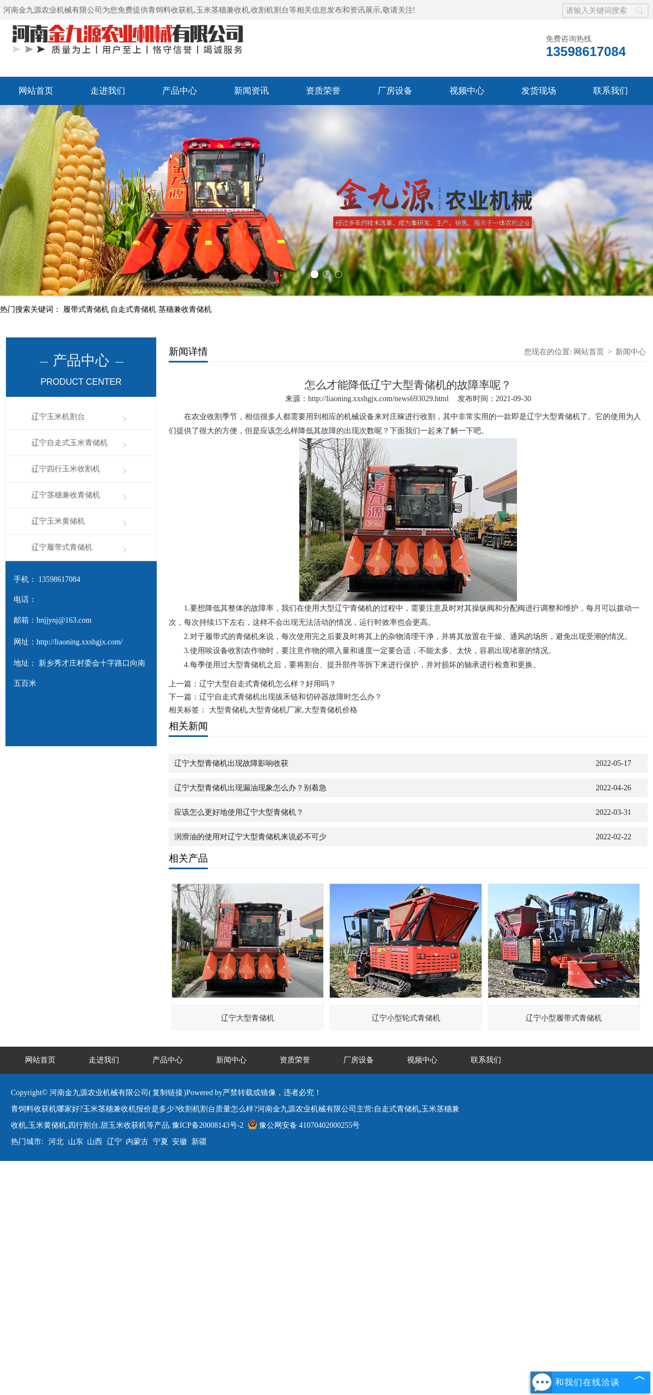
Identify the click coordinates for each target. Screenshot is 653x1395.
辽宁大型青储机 (247, 1018)
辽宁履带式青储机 (62, 547)
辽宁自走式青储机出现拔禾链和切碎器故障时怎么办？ (290, 697)
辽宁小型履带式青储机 (564, 1018)
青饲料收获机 (171, 10)
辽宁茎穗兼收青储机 (66, 495)
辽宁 (114, 1142)
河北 (56, 1142)
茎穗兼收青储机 (185, 309)
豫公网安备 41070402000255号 (304, 1125)
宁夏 (160, 1142)
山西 (94, 1142)
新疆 (199, 1142)
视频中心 (466, 90)
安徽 (179, 1142)
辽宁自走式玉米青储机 (70, 443)
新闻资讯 (251, 90)
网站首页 (36, 90)
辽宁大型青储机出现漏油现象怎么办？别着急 (250, 788)
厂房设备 (395, 90)
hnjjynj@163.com (63, 620)
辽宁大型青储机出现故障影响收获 (231, 763)
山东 (75, 1142)
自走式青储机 (134, 309)
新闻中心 (630, 352)
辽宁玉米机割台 (58, 417)
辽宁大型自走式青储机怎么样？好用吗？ (267, 684)
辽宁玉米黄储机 (58, 521)
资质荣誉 (323, 90)
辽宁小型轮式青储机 (406, 1018)
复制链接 (167, 1093)
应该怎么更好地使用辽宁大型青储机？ (239, 812)
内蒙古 (137, 1142)
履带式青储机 (87, 309)
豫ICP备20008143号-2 (207, 1125)
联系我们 (610, 90)
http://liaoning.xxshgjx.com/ (79, 642)
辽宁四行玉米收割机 (66, 469)
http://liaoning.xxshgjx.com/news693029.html (378, 399)
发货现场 (538, 90)
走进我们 (107, 90)
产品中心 (179, 90)
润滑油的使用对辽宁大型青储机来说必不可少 (250, 837)
